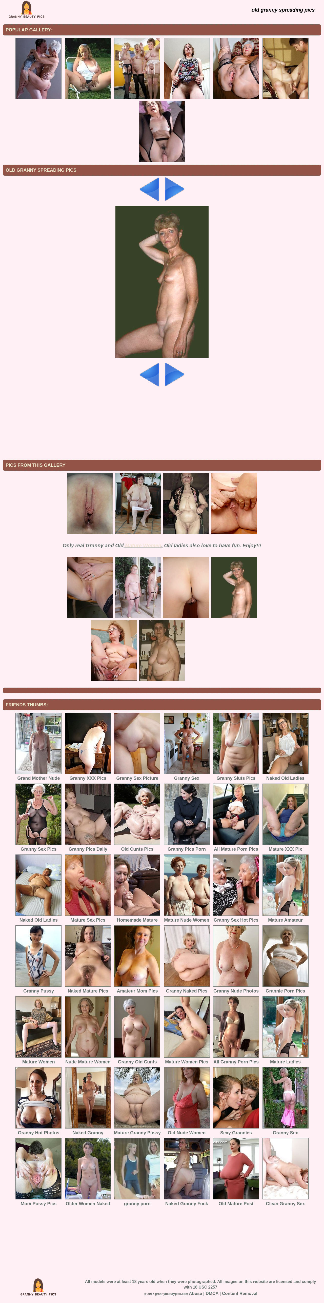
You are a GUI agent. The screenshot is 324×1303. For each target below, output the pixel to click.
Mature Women (143, 545)
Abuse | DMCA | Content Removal (223, 1293)
